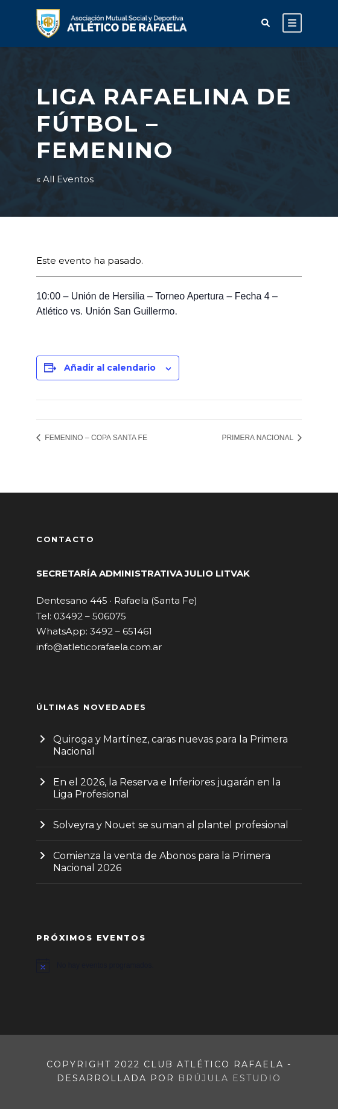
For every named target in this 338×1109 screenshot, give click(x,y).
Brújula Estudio (229, 1078)
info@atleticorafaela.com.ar (99, 647)
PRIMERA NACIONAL (258, 437)
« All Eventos (65, 179)
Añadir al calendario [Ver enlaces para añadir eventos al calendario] (110, 367)
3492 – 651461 (121, 631)
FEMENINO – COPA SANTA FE (95, 437)
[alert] (169, 965)
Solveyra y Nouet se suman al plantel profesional (171, 825)
